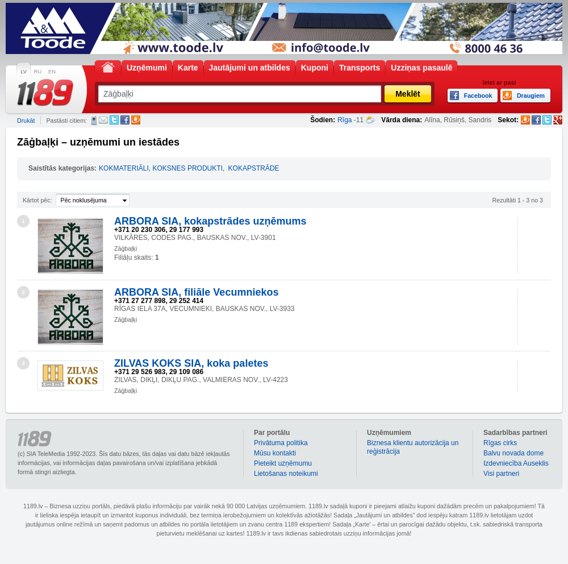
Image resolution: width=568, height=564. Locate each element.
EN (52, 71)
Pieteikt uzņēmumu (283, 463)
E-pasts (103, 120)
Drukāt (26, 120)
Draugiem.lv (135, 120)
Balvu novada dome (513, 453)
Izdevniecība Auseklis (516, 463)
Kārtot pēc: (37, 200)
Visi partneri (501, 474)
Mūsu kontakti (275, 453)
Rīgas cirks (500, 443)
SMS (94, 120)
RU (37, 71)
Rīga (344, 120)
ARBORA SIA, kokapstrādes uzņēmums (210, 221)
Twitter (114, 120)
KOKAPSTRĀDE (253, 168)
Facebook (125, 120)
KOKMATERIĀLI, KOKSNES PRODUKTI (161, 168)
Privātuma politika (281, 443)
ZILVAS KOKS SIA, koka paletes (191, 363)
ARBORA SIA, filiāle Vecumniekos (196, 292)
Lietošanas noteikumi (286, 474)
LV (23, 71)
